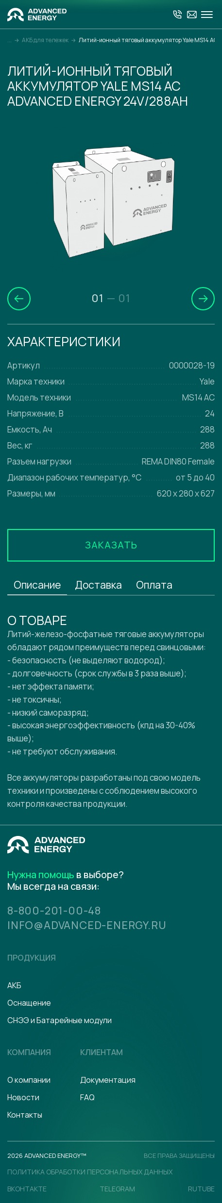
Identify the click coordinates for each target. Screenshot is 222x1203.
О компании (29, 1080)
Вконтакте (27, 1188)
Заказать (111, 544)
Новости (23, 1097)
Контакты (24, 1114)
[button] (19, 298)
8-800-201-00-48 (54, 910)
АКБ (14, 985)
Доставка (98, 585)
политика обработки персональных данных (89, 1171)
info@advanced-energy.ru (87, 925)
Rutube (201, 1188)
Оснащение (29, 1002)
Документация (108, 1080)
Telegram (117, 1188)
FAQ (87, 1097)
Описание (37, 585)
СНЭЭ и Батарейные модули (59, 1020)
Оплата (154, 585)
